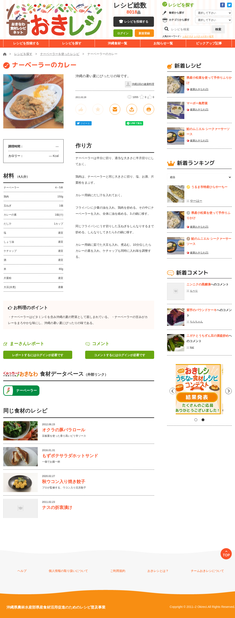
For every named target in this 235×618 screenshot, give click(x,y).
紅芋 (211, 36)
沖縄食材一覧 (117, 43)
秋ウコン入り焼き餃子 (63, 481)
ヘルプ (22, 571)
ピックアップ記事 (209, 43)
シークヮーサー (201, 36)
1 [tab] (195, 419)
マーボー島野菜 (197, 103)
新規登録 (144, 33)
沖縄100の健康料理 (143, 84)
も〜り (194, 290)
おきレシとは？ (158, 571)
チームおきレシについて (207, 571)
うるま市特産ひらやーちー (209, 187)
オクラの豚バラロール (63, 429)
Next (228, 391)
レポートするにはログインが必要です (37, 355)
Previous (170, 391)
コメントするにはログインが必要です (119, 355)
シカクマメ (187, 36)
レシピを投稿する (136, 21)
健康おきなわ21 (199, 89)
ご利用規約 (117, 571)
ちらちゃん (196, 321)
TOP (226, 555)
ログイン (123, 33)
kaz (192, 347)
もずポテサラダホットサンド (70, 455)
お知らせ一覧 (163, 43)
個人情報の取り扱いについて (68, 571)
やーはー (196, 200)
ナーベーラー (26, 390)
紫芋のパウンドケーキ (201, 310)
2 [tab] (203, 419)
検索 (218, 29)
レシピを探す (71, 43)
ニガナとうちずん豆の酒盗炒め (207, 335)
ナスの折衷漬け (57, 507)
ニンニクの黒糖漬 (198, 284)
